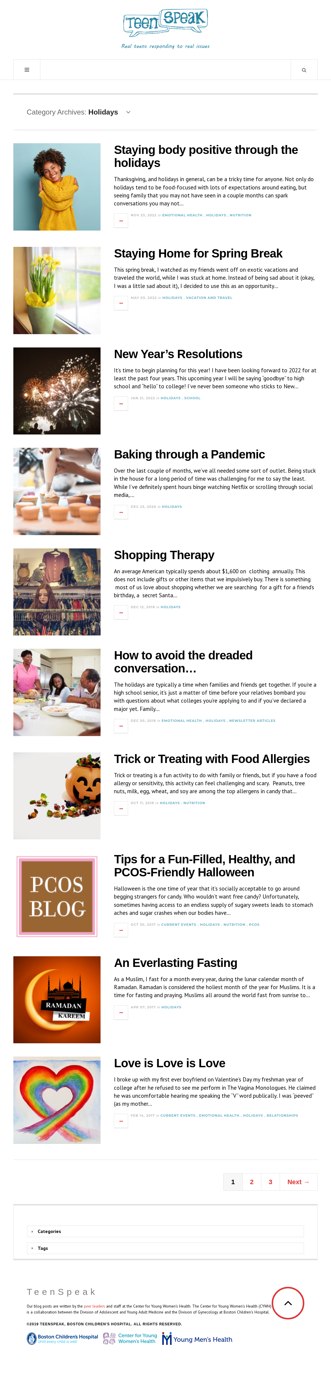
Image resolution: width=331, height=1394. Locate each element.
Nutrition (241, 215)
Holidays (216, 215)
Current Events (178, 925)
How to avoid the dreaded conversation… (183, 662)
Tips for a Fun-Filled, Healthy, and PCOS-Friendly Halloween (204, 866)
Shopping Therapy (164, 554)
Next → (298, 1182)
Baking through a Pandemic (189, 454)
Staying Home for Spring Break (198, 253)
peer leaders (94, 1306)
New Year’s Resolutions (178, 353)
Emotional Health (182, 215)
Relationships (282, 1115)
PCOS (254, 925)
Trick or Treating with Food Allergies (212, 758)
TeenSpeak (62, 1292)
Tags (43, 1248)
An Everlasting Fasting (175, 962)
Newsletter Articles (252, 721)
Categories (49, 1231)
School (192, 398)
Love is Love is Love (169, 1063)
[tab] (165, 1231)
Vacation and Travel (209, 298)
